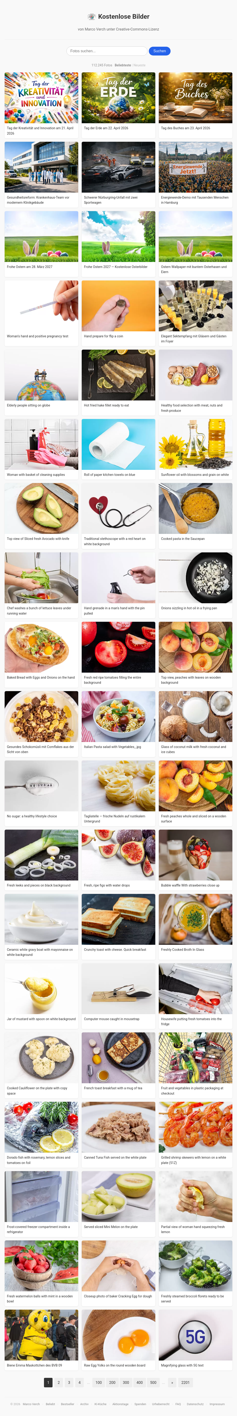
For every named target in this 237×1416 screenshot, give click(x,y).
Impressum (217, 1404)
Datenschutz (195, 1404)
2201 (185, 1382)
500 (153, 1382)
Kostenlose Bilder (118, 16)
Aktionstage (120, 1404)
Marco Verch (31, 1404)
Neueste (140, 65)
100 (99, 1382)
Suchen (159, 51)
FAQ (178, 1404)
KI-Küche (100, 1404)
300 (126, 1382)
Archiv (84, 1404)
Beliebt (50, 1404)
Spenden (140, 1404)
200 (112, 1382)
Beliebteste (123, 65)
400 (140, 1382)
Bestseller (67, 1404)
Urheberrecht (160, 1404)
